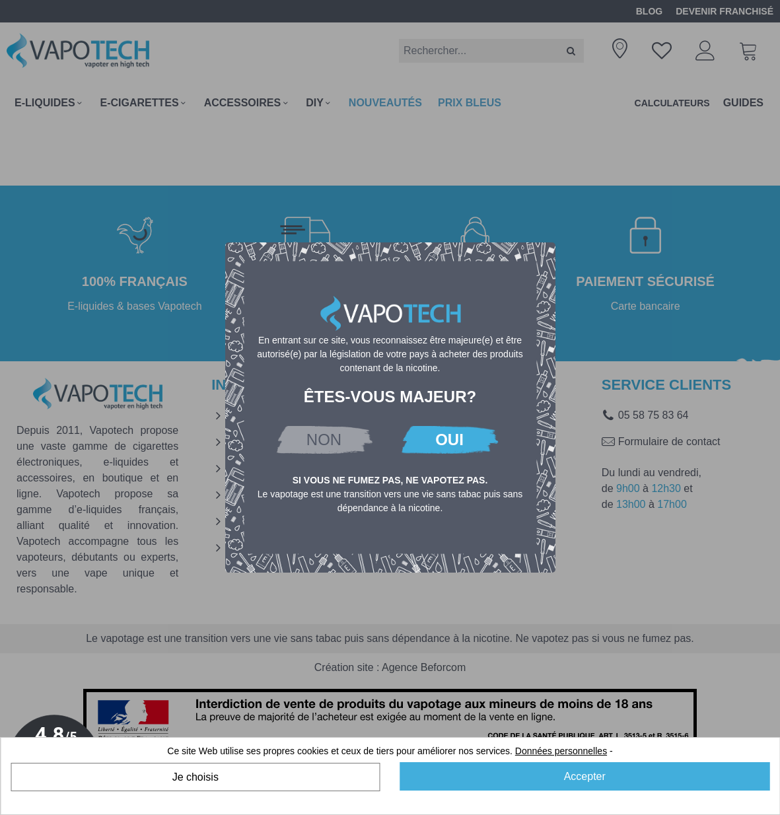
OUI (449, 439)
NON (323, 439)
